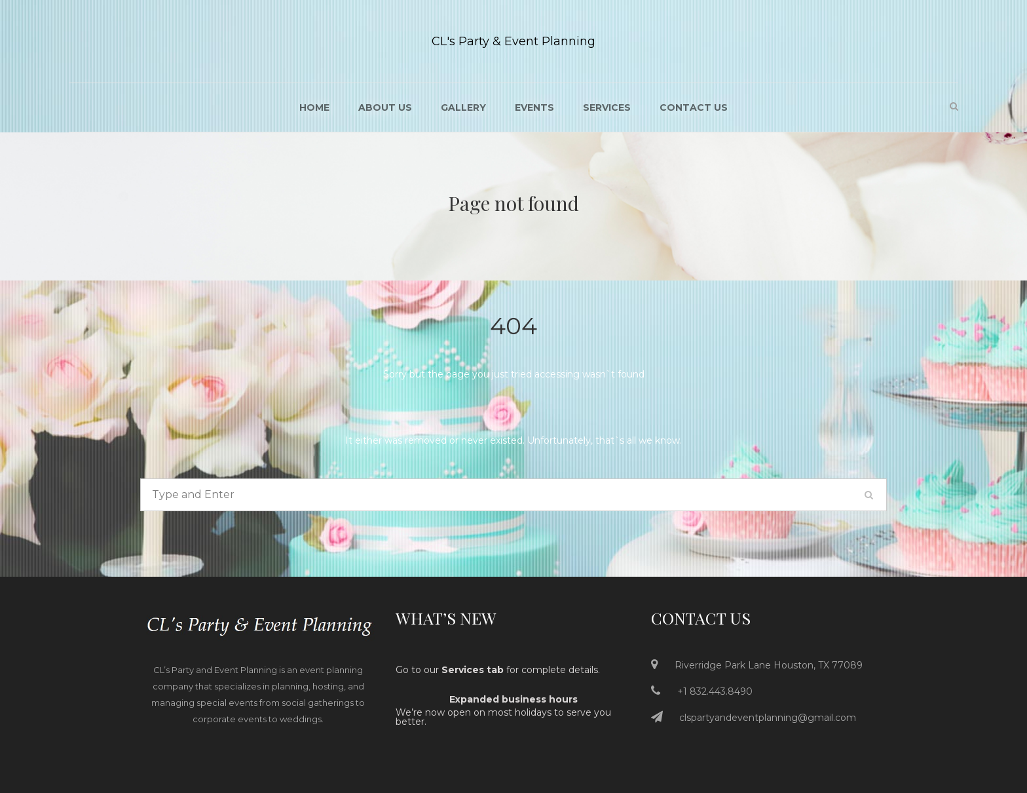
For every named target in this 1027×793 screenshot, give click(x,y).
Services (607, 107)
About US (385, 107)
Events (534, 107)
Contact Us (694, 107)
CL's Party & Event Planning (513, 41)
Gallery (463, 107)
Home (314, 107)
